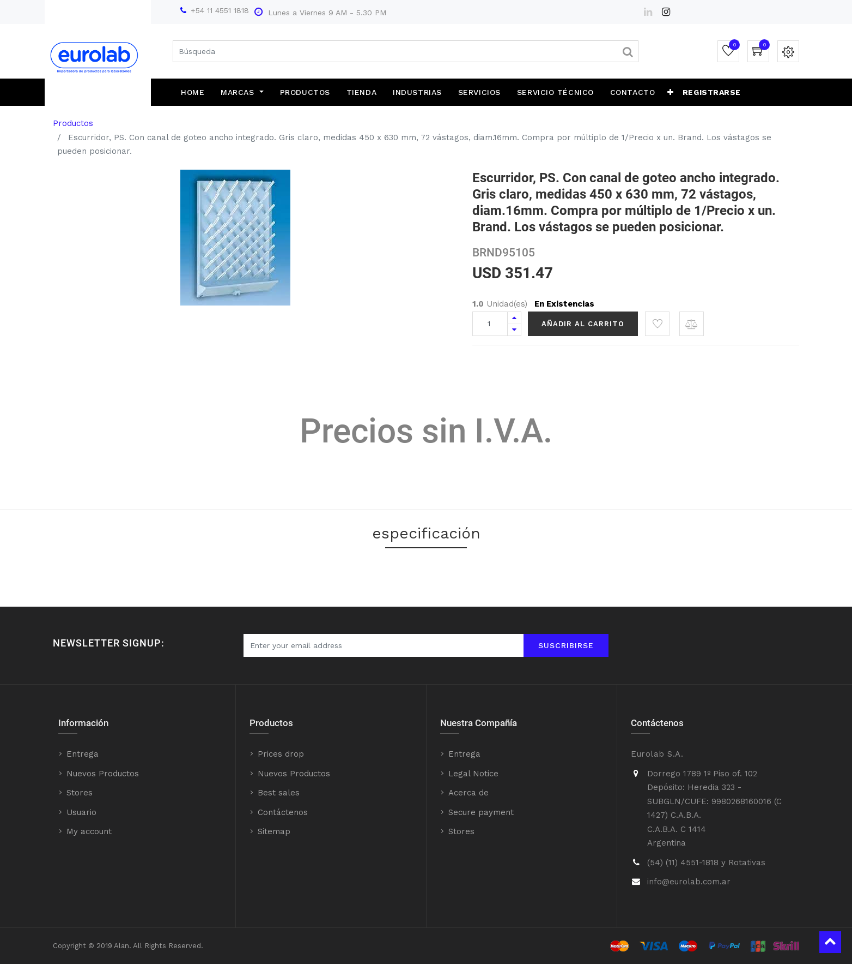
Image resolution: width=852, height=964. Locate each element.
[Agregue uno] (514, 318)
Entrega (82, 754)
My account (89, 831)
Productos (73, 123)
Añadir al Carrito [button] (582, 324)
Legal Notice (473, 774)
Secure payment (481, 812)
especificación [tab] (426, 533)
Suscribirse (566, 645)
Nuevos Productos (102, 774)
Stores (79, 793)
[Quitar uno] (514, 330)
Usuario (81, 812)
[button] (670, 92)
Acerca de (468, 793)
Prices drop (281, 754)
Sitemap (274, 831)
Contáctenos (283, 812)
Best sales (279, 793)
